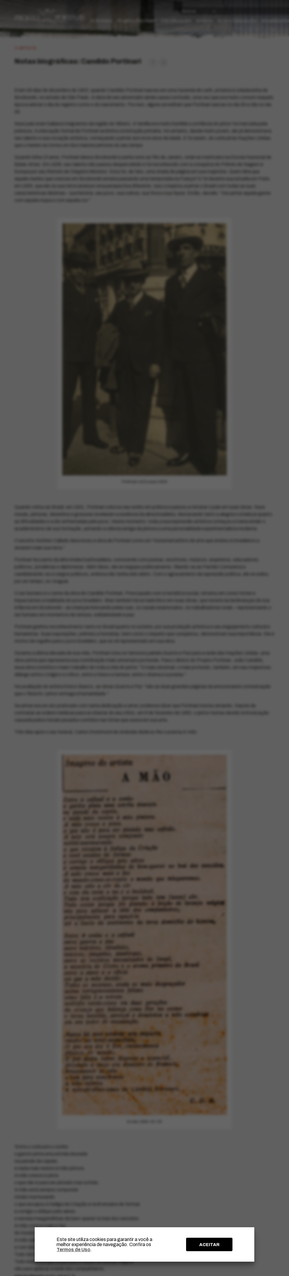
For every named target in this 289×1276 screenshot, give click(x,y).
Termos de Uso (73, 1249)
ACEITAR (209, 1244)
